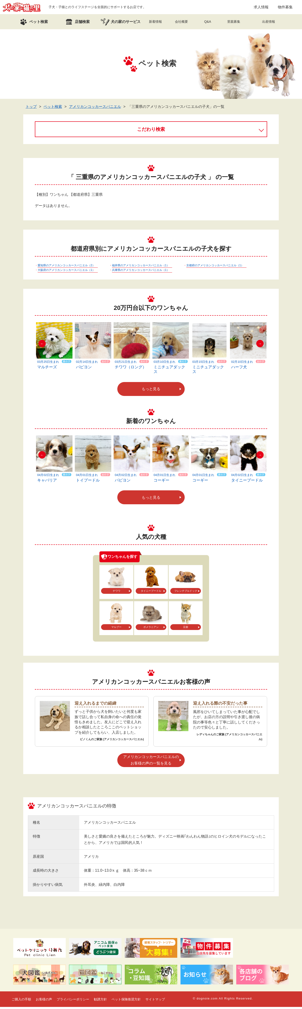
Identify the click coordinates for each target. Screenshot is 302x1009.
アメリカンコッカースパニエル (95, 109)
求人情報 (261, 8)
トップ (31, 109)
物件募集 (285, 8)
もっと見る (151, 391)
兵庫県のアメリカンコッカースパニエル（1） (140, 272)
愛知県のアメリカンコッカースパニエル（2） (66, 267)
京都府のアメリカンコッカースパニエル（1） (215, 267)
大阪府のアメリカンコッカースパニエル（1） (66, 272)
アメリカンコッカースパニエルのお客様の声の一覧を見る (151, 762)
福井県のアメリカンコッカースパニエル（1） (140, 267)
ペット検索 (52, 109)
